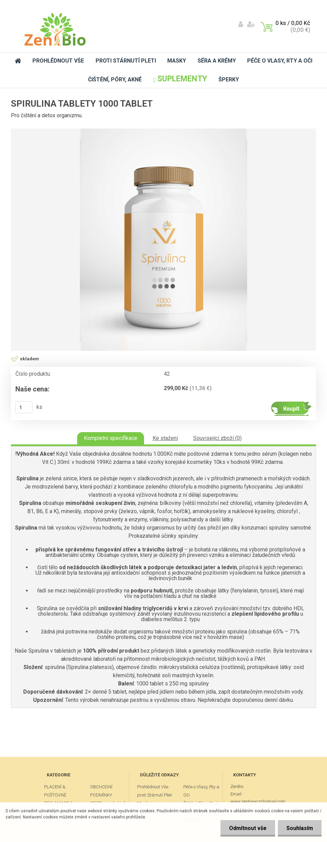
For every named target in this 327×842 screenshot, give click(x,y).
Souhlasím (299, 828)
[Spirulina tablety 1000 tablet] (163, 240)
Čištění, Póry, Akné (115, 79)
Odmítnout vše (248, 828)
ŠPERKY (228, 79)
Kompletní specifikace (110, 438)
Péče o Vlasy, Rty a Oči (279, 60)
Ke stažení (165, 438)
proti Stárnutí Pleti (126, 60)
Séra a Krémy (217, 60)
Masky (176, 60)
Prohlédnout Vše (58, 60)
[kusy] (23, 407)
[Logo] (55, 29)
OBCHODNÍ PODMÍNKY (101, 791)
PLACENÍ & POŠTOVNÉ (55, 791)
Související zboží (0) (217, 438)
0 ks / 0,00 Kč (292, 22)
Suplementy (180, 78)
